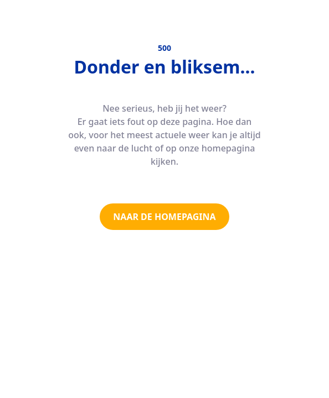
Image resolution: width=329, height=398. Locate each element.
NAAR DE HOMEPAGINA (164, 217)
